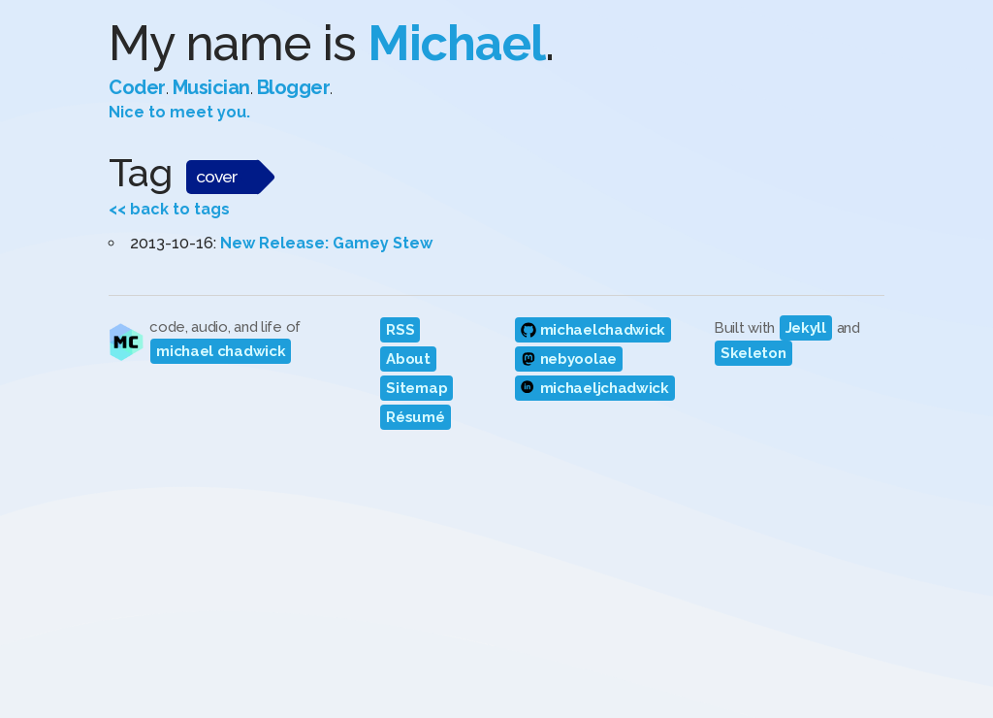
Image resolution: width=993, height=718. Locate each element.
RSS (400, 330)
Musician (211, 87)
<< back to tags (169, 209)
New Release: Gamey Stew (326, 243)
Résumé (415, 417)
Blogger (294, 87)
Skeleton (753, 353)
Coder (137, 87)
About (408, 359)
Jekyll (805, 328)
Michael (456, 43)
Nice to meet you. (179, 112)
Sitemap (416, 388)
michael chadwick (220, 351)
